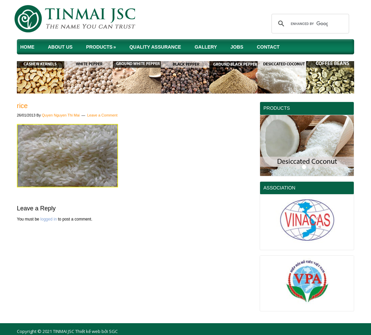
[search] (309, 24)
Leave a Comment (102, 115)
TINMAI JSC (80, 20)
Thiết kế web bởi (91, 331)
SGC (113, 331)
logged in (48, 219)
